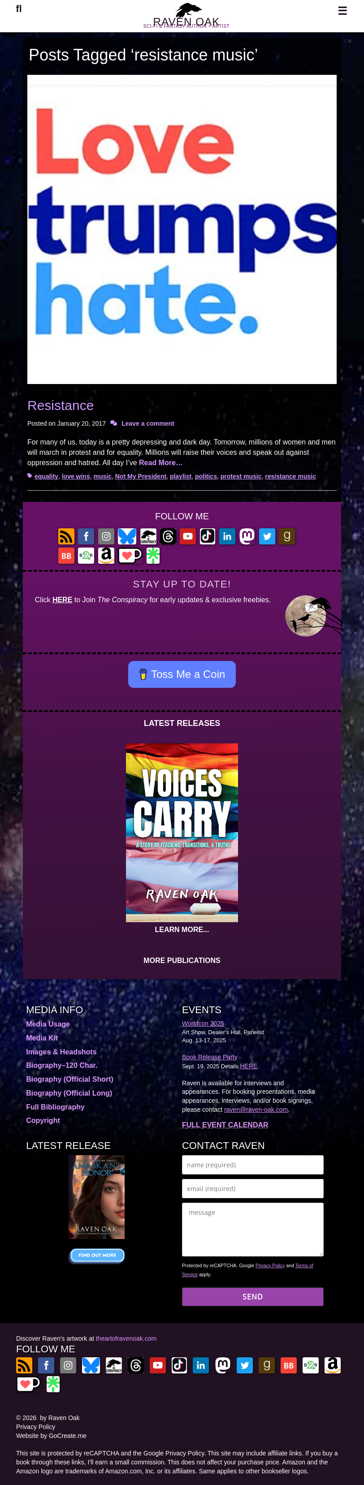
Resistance (60, 405)
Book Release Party (210, 1057)
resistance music (290, 476)
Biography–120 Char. (61, 1065)
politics (206, 476)
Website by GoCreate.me (51, 1435)
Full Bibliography (55, 1107)
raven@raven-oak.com (256, 1109)
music (103, 476)
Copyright (43, 1120)
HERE (62, 600)
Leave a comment (147, 423)
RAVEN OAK (186, 26)
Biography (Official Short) (69, 1079)
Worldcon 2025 (203, 1023)
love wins (76, 476)
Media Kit (42, 1038)
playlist (180, 476)
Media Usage (48, 1024)
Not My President (140, 476)
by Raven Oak (60, 1417)
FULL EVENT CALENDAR (225, 1125)
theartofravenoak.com (126, 1338)
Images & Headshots (61, 1052)
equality (46, 476)
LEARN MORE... (182, 929)
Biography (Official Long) (69, 1093)
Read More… (161, 462)
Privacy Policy (270, 1265)
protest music (241, 476)
